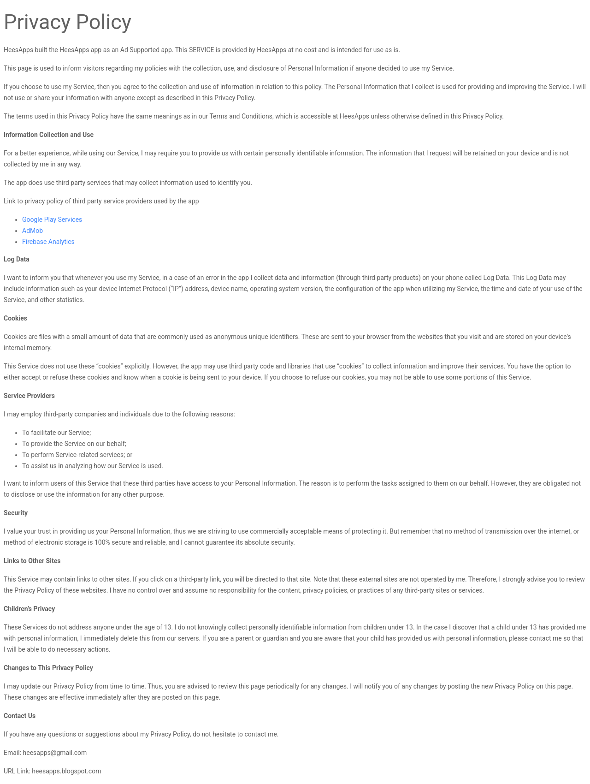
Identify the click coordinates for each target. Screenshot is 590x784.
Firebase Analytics (48, 241)
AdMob (32, 230)
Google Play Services (52, 219)
